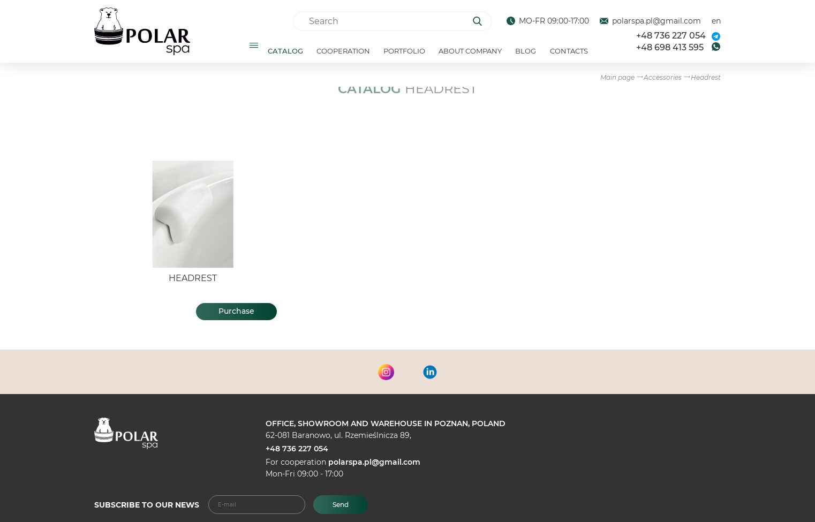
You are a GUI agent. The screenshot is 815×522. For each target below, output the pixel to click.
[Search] (481, 21)
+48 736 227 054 (671, 38)
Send (341, 505)
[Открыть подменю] (254, 47)
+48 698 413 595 (670, 49)
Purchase (236, 315)
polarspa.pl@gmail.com (374, 462)
